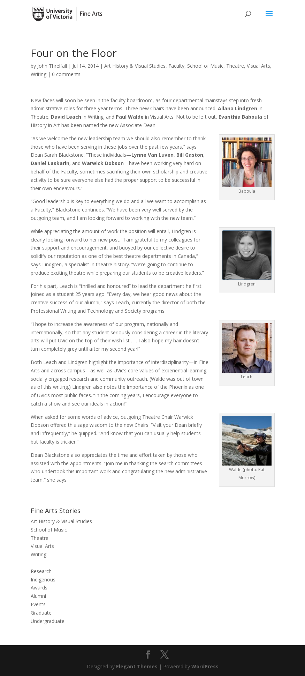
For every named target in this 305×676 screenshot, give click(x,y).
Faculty (176, 65)
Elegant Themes (137, 666)
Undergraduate (47, 621)
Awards (39, 587)
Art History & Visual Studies (135, 65)
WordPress (205, 666)
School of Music (205, 65)
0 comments (66, 74)
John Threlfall (52, 65)
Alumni (38, 596)
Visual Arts (258, 65)
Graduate (41, 612)
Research (41, 571)
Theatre (235, 65)
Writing (38, 74)
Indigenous (43, 579)
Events (38, 604)
